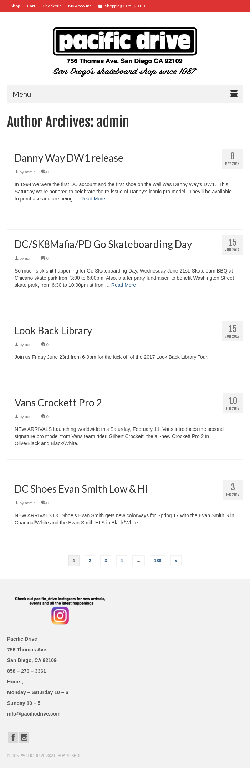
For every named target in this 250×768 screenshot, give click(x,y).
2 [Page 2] (90, 560)
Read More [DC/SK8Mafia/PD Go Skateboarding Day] (123, 285)
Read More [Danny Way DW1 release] (92, 199)
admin (30, 172)
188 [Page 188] (157, 560)
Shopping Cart (121, 6)
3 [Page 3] (105, 560)
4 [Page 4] (122, 560)
